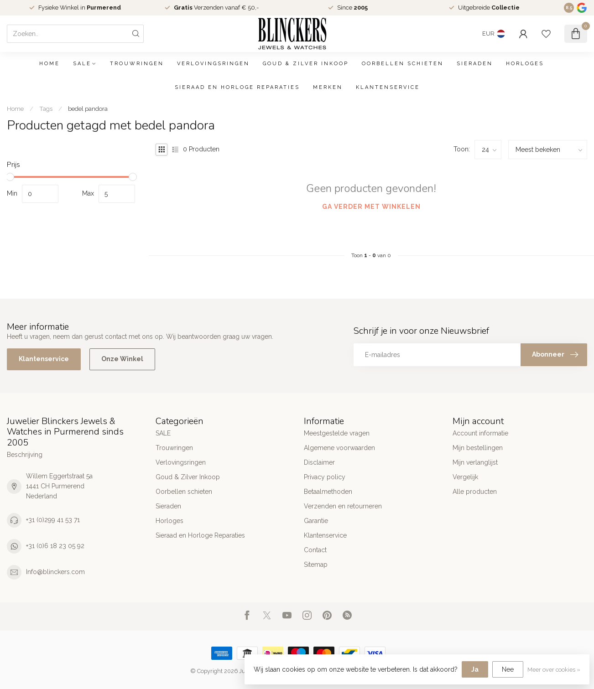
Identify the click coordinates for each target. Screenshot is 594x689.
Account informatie (480, 433)
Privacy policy (324, 477)
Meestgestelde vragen (337, 433)
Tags (45, 108)
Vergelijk (465, 477)
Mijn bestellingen (478, 447)
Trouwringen (137, 64)
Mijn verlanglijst (475, 462)
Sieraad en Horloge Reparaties (237, 87)
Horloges (525, 64)
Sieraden (475, 64)
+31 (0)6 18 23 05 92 (55, 545)
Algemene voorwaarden (339, 447)
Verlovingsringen (213, 64)
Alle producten (475, 491)
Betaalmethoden (328, 491)
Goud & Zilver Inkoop (306, 64)
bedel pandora (88, 108)
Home (49, 64)
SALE (82, 64)
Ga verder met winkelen (371, 206)
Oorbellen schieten (402, 64)
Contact (315, 550)
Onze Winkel (122, 359)
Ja (475, 669)
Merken (328, 87)
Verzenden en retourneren (343, 506)
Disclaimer (319, 462)
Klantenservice (388, 87)
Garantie (316, 520)
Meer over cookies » (553, 669)
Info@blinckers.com (55, 571)
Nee (508, 669)
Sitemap (316, 564)
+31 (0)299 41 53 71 (53, 519)
